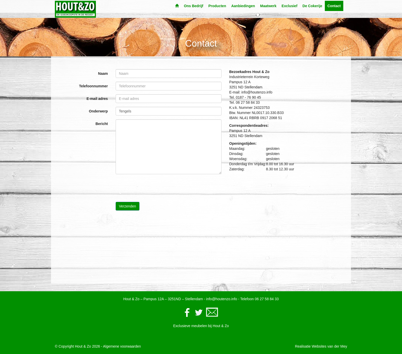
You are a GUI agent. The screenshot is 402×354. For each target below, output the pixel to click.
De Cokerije (312, 6)
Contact (334, 6)
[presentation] (155, 188)
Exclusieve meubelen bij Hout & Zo (201, 326)
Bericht (101, 124)
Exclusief (289, 6)
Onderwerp (98, 111)
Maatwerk (268, 6)
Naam (103, 73)
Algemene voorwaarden (122, 346)
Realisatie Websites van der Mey (321, 346)
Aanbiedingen (243, 6)
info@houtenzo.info (221, 299)
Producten (217, 6)
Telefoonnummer (93, 86)
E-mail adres (97, 99)
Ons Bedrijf (193, 6)
